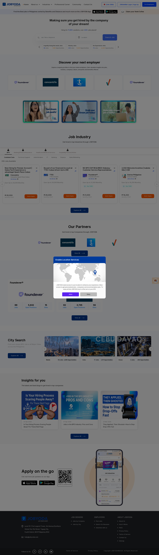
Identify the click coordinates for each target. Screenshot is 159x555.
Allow (70, 294)
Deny (88, 294)
